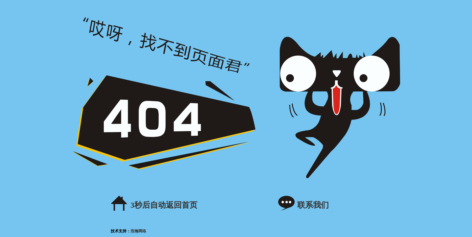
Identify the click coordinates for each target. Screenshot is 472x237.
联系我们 (313, 205)
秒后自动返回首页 (163, 205)
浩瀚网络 (138, 231)
